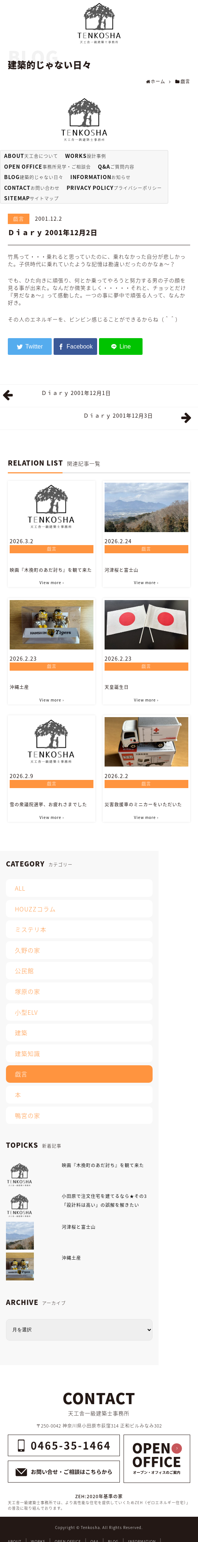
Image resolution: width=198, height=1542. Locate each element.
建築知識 (27, 1053)
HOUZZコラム (35, 908)
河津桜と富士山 (121, 570)
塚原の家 (27, 991)
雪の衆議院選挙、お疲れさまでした (48, 804)
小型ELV (26, 1012)
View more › (51, 582)
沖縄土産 (19, 687)
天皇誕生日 (117, 687)
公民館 (24, 970)
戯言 (18, 218)
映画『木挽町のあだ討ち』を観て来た (51, 570)
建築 (21, 1032)
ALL (20, 888)
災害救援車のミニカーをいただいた (143, 804)
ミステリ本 (31, 929)
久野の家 (27, 950)
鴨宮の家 (27, 1115)
